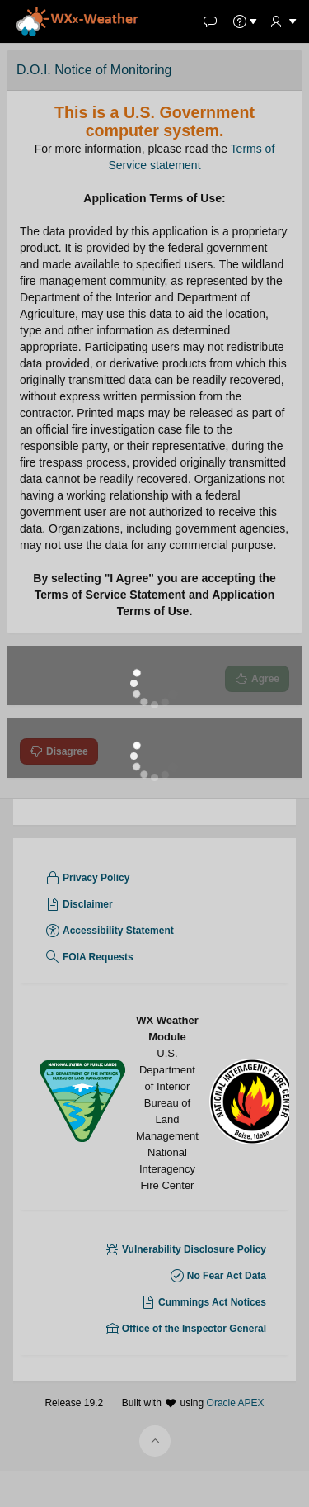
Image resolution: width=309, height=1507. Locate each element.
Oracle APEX (236, 1483)
